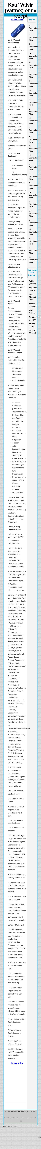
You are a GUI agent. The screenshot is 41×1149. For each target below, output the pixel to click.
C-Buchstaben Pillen (32, 46)
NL (32, 1118)
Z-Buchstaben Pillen (32, 259)
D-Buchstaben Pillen (32, 55)
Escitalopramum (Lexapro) (32, 318)
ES (13, 1118)
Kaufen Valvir (17, 20)
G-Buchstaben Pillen (32, 83)
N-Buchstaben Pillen (32, 148)
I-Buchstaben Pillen (32, 102)
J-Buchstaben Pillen (32, 111)
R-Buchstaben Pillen (32, 185)
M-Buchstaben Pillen (32, 139)
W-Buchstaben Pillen (32, 232)
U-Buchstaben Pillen (32, 213)
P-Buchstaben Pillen (32, 167)
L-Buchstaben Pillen (32, 130)
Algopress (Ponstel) (32, 289)
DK (9, 1118)
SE (21, 1121)
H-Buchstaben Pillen (32, 93)
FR (24, 1118)
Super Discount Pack (32, 297)
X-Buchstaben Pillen (32, 241)
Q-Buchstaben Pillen (32, 176)
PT (36, 1118)
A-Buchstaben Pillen (32, 28)
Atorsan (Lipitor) (32, 325)
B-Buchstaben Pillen (32, 37)
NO (28, 1118)
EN (17, 1118)
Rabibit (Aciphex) (32, 282)
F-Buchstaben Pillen (32, 74)
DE (5, 1118)
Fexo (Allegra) (32, 312)
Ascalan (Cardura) (32, 305)
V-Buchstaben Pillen (32, 222)
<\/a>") (15, 1126)
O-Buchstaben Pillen (32, 157)
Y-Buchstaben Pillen (32, 250)
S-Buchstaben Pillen (32, 194)
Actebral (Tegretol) (32, 332)
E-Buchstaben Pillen (32, 65)
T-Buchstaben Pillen (32, 204)
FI (20, 1118)
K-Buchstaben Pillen (32, 120)
